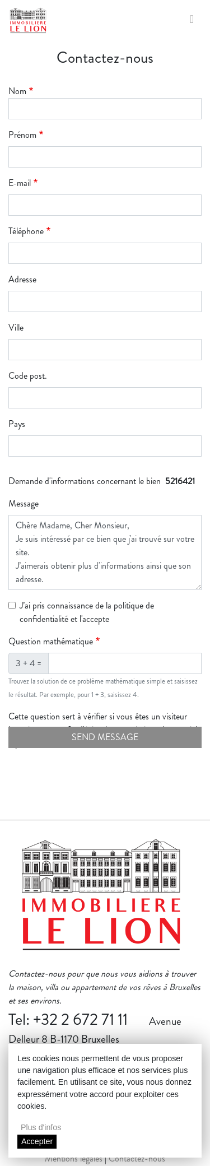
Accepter (37, 1141)
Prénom (22, 134)
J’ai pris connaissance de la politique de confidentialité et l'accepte (87, 612)
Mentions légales (73, 1158)
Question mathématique (50, 641)
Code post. (27, 375)
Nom (17, 91)
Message (23, 503)
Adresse (22, 279)
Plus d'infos (41, 1127)
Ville (16, 327)
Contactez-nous (137, 1158)
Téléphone (26, 231)
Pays (16, 423)
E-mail (19, 182)
